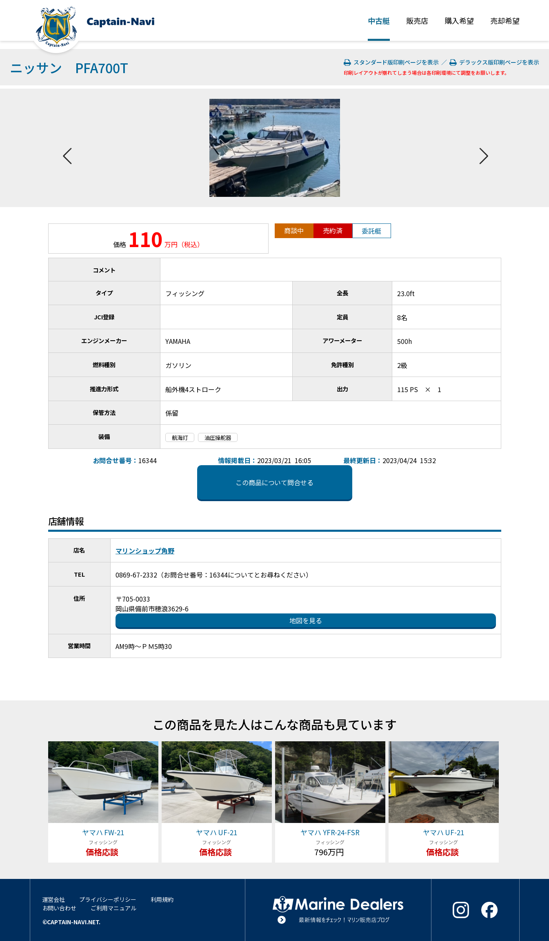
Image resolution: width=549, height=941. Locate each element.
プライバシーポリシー (107, 899)
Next (483, 148)
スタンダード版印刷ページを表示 (392, 62)
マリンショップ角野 (145, 550)
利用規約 (162, 899)
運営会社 (53, 899)
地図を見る (305, 620)
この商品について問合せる (275, 482)
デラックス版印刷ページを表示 (494, 62)
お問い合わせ (59, 908)
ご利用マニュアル (113, 908)
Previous (67, 148)
